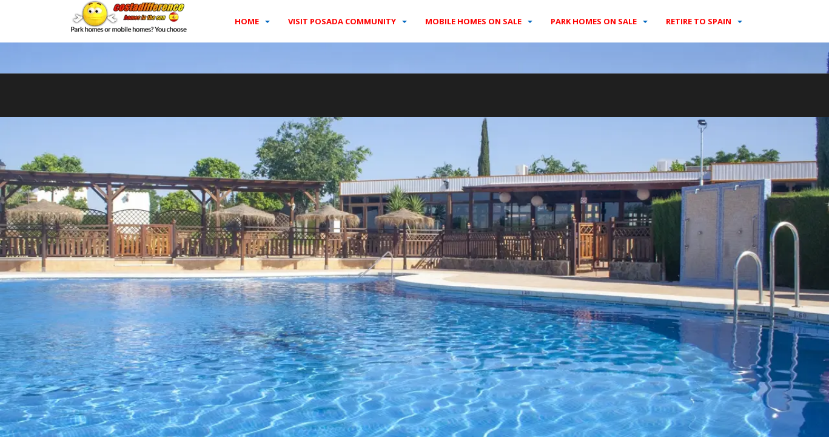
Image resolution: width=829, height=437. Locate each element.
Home (247, 21)
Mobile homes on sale (473, 21)
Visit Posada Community (342, 21)
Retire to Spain (698, 21)
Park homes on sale (594, 21)
